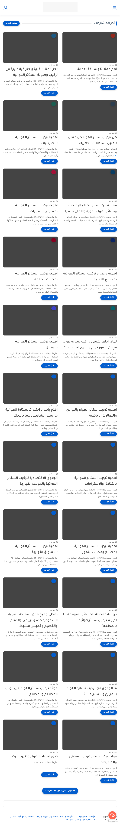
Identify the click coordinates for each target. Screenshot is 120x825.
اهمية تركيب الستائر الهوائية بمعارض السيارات (36, 208)
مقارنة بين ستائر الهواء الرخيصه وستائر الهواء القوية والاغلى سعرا (91, 208)
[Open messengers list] (112, 815)
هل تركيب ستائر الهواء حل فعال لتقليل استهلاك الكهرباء (92, 140)
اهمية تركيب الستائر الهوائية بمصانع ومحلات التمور (95, 549)
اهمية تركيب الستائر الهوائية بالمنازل (36, 345)
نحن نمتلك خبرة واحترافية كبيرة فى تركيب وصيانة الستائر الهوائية (32, 72)
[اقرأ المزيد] (108, 87)
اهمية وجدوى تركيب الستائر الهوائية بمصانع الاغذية (90, 277)
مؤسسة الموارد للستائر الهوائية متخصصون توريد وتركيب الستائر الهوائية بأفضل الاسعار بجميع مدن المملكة (52, 818)
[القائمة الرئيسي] (114, 7)
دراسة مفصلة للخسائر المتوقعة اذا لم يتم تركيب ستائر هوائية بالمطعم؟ (90, 620)
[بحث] (5, 7)
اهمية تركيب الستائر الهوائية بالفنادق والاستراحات (95, 481)
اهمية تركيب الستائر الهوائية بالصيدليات (36, 140)
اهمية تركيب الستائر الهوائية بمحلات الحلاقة (36, 277)
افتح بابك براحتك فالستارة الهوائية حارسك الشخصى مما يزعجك (31, 413)
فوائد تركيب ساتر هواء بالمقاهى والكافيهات (93, 759)
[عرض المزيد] (11, 23)
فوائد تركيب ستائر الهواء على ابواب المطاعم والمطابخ (31, 691)
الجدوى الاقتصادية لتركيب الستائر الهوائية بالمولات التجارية (32, 481)
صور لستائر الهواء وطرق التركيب (33, 757)
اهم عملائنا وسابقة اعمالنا (97, 69)
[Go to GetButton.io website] (112, 821)
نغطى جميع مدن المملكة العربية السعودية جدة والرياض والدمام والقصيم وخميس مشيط (33, 620)
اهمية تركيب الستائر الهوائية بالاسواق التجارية (36, 549)
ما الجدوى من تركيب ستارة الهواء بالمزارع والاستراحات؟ (92, 691)
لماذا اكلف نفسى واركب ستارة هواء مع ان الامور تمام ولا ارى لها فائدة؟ (90, 345)
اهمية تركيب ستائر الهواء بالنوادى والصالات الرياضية (91, 413)
